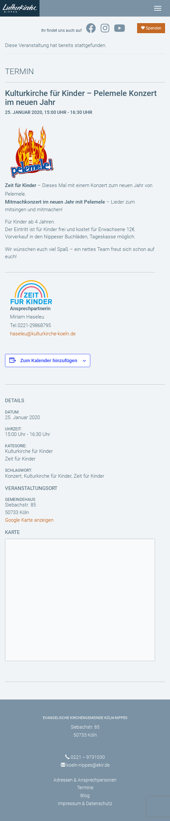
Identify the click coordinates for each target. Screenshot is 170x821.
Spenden (151, 28)
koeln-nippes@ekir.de (88, 765)
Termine (85, 787)
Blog (85, 795)
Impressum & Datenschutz (85, 803)
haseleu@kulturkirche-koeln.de (43, 334)
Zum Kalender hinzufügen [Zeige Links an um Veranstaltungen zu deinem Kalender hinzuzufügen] (48, 360)
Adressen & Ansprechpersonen (85, 780)
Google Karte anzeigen (29, 520)
